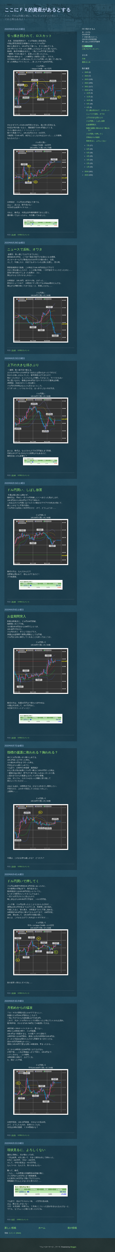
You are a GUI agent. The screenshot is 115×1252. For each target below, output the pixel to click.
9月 (88, 104)
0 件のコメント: (24, 235)
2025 (87, 72)
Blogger (73, 1247)
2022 (87, 83)
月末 (83, 59)
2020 (87, 90)
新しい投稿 (10, 1228)
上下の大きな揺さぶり (23, 365)
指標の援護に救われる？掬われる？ (32, 752)
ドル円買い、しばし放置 (24, 490)
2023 (87, 79)
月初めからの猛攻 (20, 1007)
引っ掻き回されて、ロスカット (29, 35)
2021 (87, 87)
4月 (88, 156)
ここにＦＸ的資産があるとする (38, 9)
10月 (89, 100)
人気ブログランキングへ (90, 49)
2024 (87, 76)
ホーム (41, 1228)
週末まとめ (86, 62)
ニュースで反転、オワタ (24, 249)
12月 (89, 93)
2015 (87, 175)
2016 (87, 171)
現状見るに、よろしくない (26, 1150)
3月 (88, 160)
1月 (88, 167)
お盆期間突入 (16, 616)
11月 (89, 97)
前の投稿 (72, 1228)
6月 (88, 149)
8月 (88, 107)
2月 (88, 163)
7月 (88, 145)
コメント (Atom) (15, 1233)
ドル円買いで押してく (23, 881)
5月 (88, 153)
